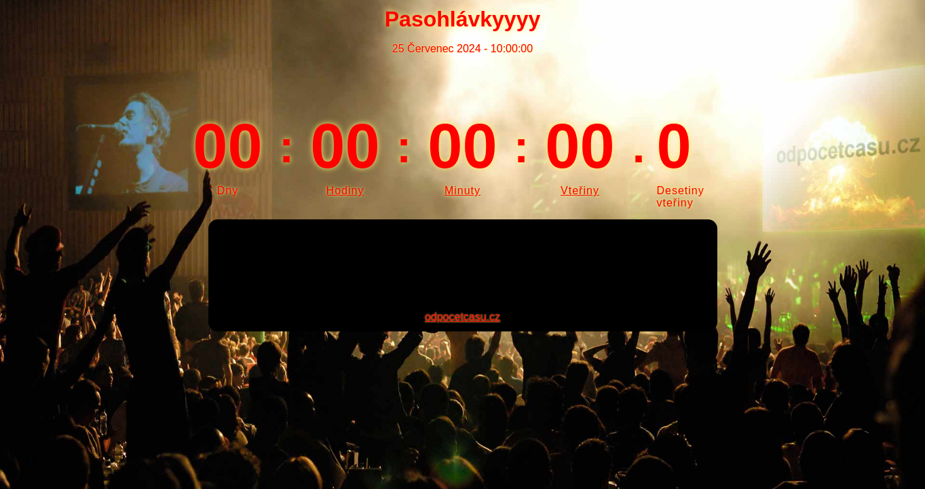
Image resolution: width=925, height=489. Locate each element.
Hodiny (345, 190)
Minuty (462, 190)
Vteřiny (580, 190)
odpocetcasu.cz (462, 317)
